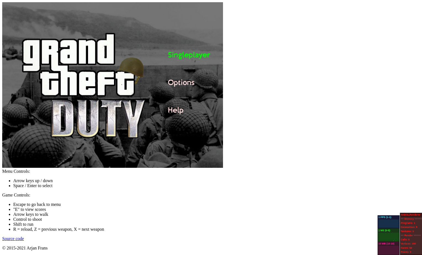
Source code (13, 238)
